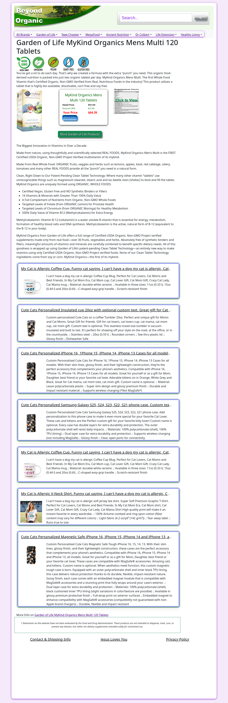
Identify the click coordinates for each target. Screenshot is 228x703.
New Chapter (70, 35)
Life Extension (165, 35)
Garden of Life (45, 35)
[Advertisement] (114, 671)
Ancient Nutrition (117, 35)
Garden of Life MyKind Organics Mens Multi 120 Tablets (71, 615)
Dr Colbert (142, 35)
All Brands (23, 35)
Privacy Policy (177, 639)
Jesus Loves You (114, 639)
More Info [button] (70, 117)
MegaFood (93, 35)
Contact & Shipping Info (50, 639)
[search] (156, 18)
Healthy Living (190, 35)
